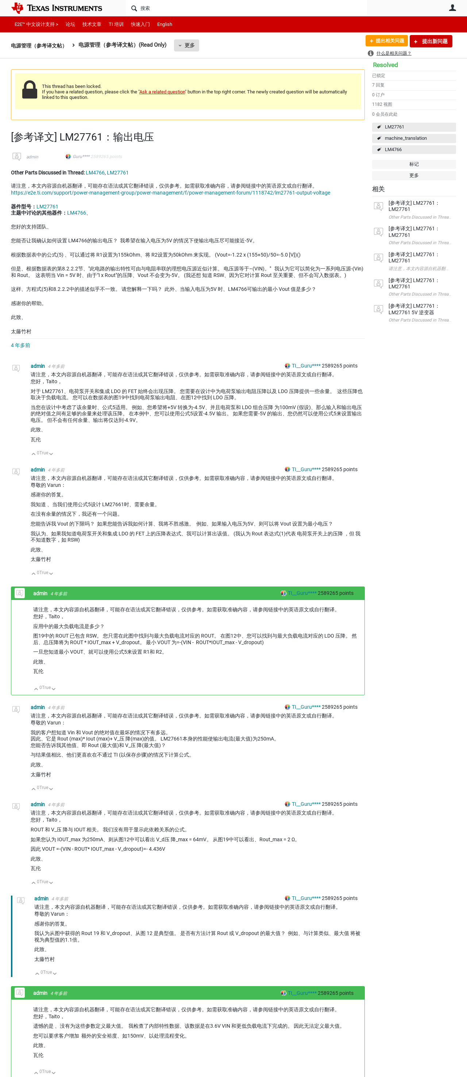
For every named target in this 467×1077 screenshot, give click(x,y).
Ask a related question (162, 92)
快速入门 (140, 24)
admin (32, 156)
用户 (452, 7)
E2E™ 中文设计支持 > (36, 24)
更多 (194, 45)
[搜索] (246, 8)
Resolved (385, 65)
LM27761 (394, 127)
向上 (34, 454)
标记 (414, 164)
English (164, 24)
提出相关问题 (388, 41)
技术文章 (91, 24)
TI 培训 (116, 24)
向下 (51, 454)
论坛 (70, 24)
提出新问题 (434, 41)
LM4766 (393, 149)
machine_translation (406, 138)
